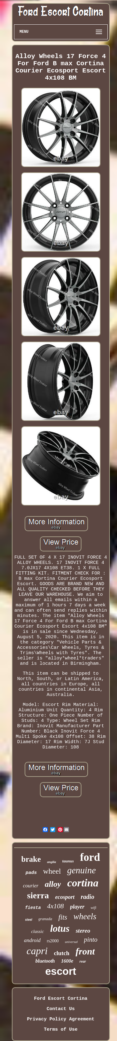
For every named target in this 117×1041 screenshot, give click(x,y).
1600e (67, 961)
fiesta (33, 907)
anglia (51, 862)
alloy (53, 884)
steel (28, 919)
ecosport (65, 897)
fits (62, 917)
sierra (38, 895)
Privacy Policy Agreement (60, 1019)
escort (60, 971)
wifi (93, 907)
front (85, 951)
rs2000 (53, 941)
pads (31, 873)
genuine (81, 870)
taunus (68, 861)
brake (31, 859)
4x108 (55, 906)
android (32, 940)
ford (90, 857)
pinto (90, 939)
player (77, 907)
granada (45, 918)
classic (37, 931)
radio (87, 896)
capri (37, 950)
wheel (52, 871)
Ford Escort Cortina (60, 998)
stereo (83, 930)
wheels (84, 916)
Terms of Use (60, 1029)
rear (83, 961)
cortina (82, 883)
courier (30, 886)
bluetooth (45, 961)
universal (71, 942)
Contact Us (60, 1009)
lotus (60, 928)
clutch (62, 953)
